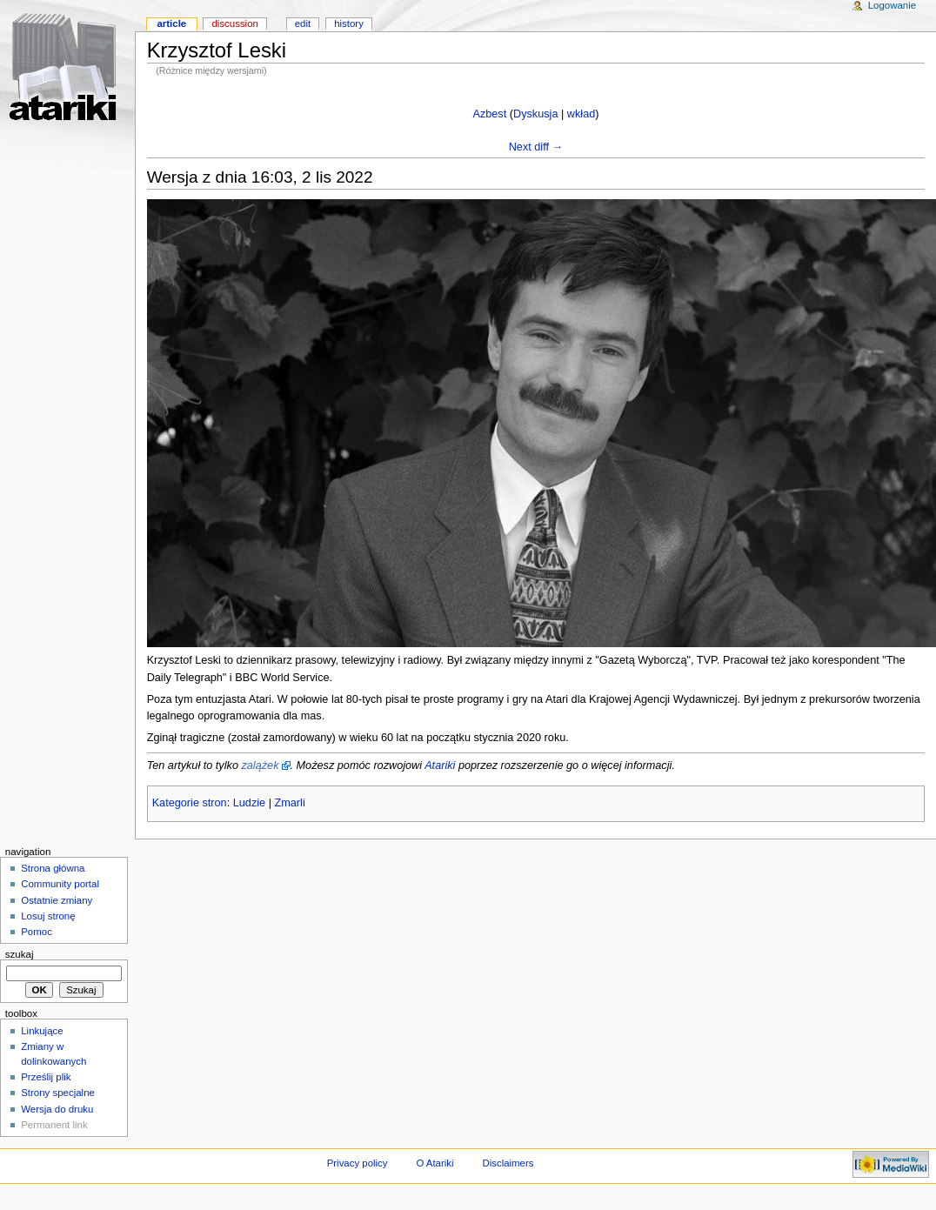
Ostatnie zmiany (56, 900)
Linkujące (42, 1031)
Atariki (440, 765)
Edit (303, 23)
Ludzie (249, 803)
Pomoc (36, 931)
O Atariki (434, 1163)
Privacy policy (357, 1163)
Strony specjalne (58, 1092)
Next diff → (536, 147)
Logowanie (892, 5)
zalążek (259, 765)
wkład (581, 114)
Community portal (60, 884)
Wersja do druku (57, 1109)
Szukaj (19, 954)
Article (171, 23)
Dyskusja (535, 114)
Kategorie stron (189, 803)
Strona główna (52, 868)
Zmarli (289, 803)
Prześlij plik (45, 1077)
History (349, 23)
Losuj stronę (48, 916)
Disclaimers (507, 1163)
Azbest (489, 114)
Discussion (234, 23)
